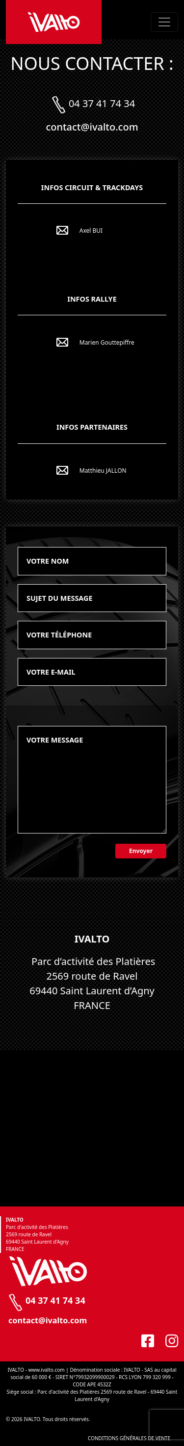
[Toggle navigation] (164, 22)
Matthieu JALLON (103, 470)
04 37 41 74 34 (102, 103)
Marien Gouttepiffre (106, 342)
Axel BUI (91, 230)
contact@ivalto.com (92, 126)
